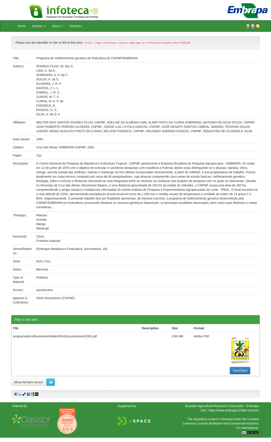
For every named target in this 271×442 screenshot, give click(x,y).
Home (22, 26)
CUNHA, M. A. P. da (49, 101)
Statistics (76, 26)
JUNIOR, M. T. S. (48, 97)
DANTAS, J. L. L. (47, 88)
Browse (39, 26)
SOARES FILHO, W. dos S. (55, 66)
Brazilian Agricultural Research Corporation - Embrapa (222, 406)
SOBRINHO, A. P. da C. (52, 75)
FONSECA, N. (46, 105)
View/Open (240, 370)
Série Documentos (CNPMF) (55, 298)
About (57, 26)
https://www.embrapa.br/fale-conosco (234, 410)
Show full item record (28, 382)
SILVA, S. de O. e (48, 114)
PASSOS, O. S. (46, 110)
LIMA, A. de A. (46, 70)
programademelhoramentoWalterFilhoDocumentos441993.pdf (55, 336)
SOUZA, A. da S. (47, 79)
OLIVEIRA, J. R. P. (49, 83)
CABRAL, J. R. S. (48, 92)
